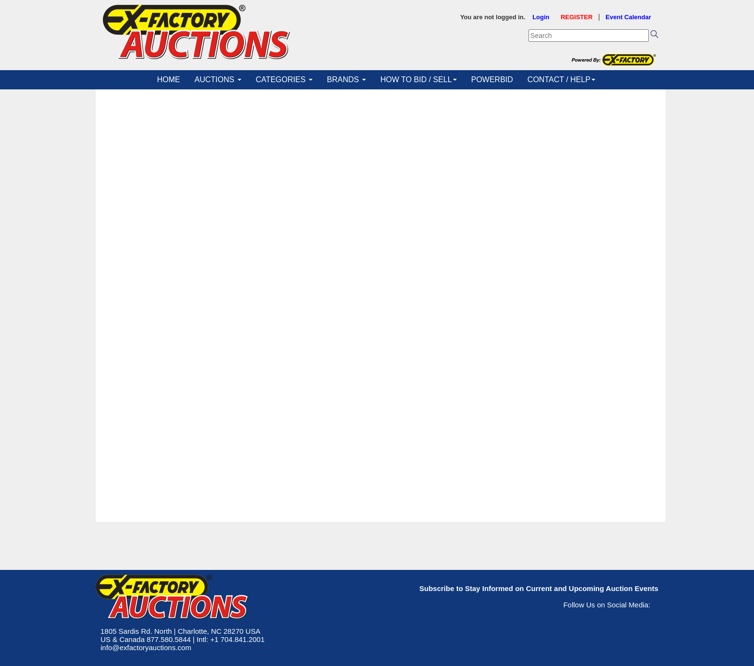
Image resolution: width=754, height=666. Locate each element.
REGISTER (576, 17)
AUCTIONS (218, 79)
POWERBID (492, 79)
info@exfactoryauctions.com (146, 647)
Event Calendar (628, 17)
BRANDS (346, 79)
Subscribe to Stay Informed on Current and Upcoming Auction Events (538, 588)
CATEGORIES (284, 79)
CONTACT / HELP (561, 79)
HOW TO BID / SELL (418, 79)
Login (540, 17)
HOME (168, 79)
